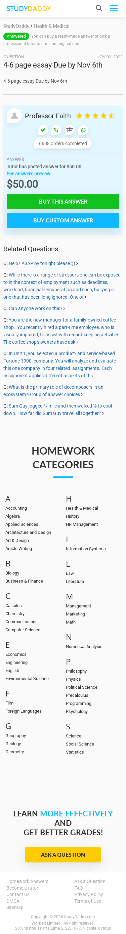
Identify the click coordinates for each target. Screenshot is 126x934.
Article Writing (18, 548)
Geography (15, 735)
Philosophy (76, 671)
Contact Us (18, 894)
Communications (21, 621)
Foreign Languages (23, 711)
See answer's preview (28, 173)
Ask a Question (63, 854)
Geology (13, 743)
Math (71, 622)
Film (9, 703)
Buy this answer (63, 201)
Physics (73, 679)
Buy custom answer (63, 220)
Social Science (80, 744)
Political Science (81, 687)
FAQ (78, 888)
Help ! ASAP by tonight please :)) (42, 263)
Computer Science (22, 629)
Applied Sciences (21, 524)
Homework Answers (27, 881)
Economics (16, 654)
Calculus (13, 605)
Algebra (12, 516)
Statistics (75, 752)
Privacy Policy (88, 894)
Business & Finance (24, 581)
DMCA (12, 901)
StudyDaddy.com (79, 917)
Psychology (77, 711)
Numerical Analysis (84, 646)
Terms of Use (87, 901)
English (12, 670)
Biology (12, 573)
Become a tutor (22, 888)
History (72, 516)
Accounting (16, 508)
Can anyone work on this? (35, 308)
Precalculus (77, 695)
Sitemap (15, 907)
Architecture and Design (28, 532)
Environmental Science (27, 678)
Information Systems (86, 548)
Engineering (16, 662)
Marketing (75, 614)
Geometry (14, 751)
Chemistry (15, 613)
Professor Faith (48, 116)
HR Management (82, 524)
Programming (78, 703)
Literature (75, 581)
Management (78, 605)
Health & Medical (82, 508)
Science (73, 735)
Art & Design (17, 540)
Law (70, 573)
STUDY (28, 8)
